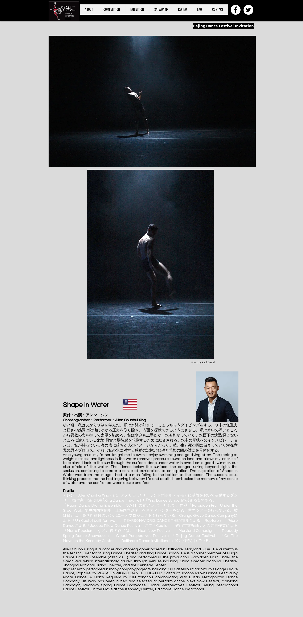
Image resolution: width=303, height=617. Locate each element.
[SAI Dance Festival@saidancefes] (248, 10)
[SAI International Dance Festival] (236, 10)
